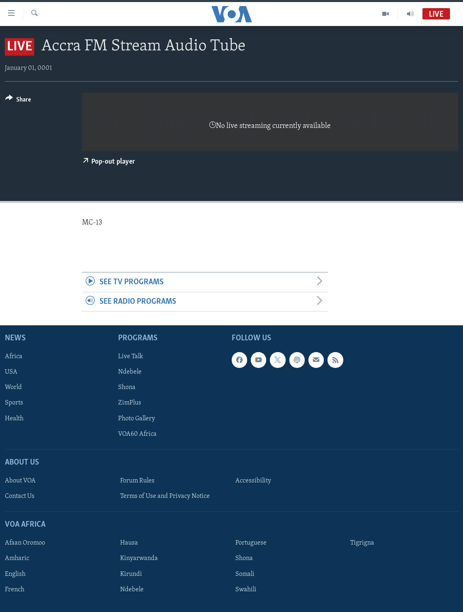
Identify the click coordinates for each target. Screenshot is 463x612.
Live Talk (130, 356)
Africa (13, 356)
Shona (127, 387)
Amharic (17, 558)
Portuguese (251, 543)
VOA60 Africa (137, 433)
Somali (244, 574)
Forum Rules (137, 481)
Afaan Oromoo (25, 543)
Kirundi (131, 574)
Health (14, 418)
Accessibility (253, 481)
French (14, 589)
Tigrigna (362, 543)
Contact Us (19, 496)
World (13, 387)
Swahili (245, 589)
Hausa (129, 543)
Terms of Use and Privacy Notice (165, 496)
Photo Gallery (136, 418)
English (15, 574)
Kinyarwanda (139, 558)
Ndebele (130, 372)
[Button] (18, 101)
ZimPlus (129, 403)
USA (11, 372)
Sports (14, 403)
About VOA (20, 481)
